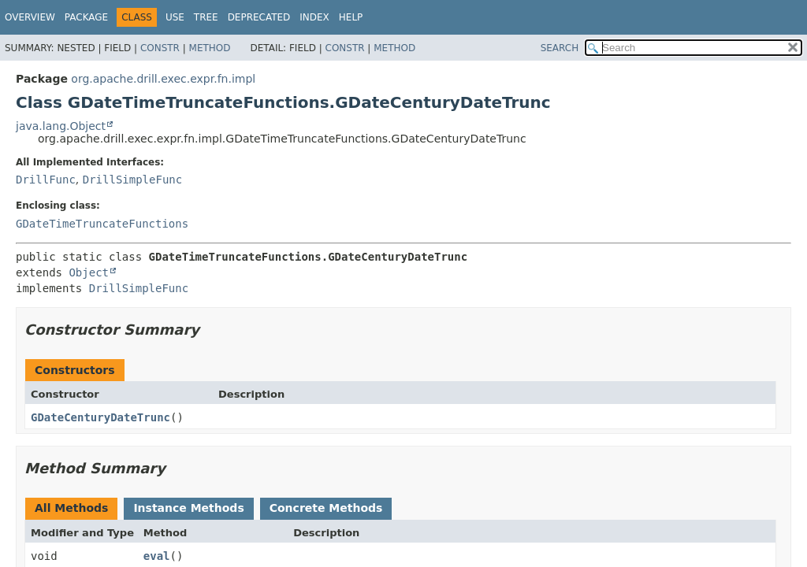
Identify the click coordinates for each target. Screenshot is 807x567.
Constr (160, 48)
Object (89, 272)
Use (174, 17)
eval (156, 556)
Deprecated (259, 17)
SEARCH (560, 48)
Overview (30, 17)
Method (210, 48)
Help (351, 17)
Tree (206, 17)
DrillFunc (46, 179)
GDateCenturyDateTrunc (100, 417)
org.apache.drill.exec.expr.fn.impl (163, 78)
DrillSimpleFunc (132, 179)
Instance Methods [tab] (188, 508)
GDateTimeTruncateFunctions (102, 223)
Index (314, 17)
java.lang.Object (61, 126)
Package (86, 17)
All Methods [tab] (71, 508)
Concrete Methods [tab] (326, 508)
